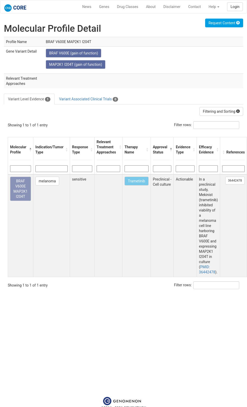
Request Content (224, 23)
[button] (30, 149)
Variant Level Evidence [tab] (29, 99)
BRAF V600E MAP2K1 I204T (20, 189)
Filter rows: (183, 125)
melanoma (47, 181)
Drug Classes (127, 7)
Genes (104, 7)
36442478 (235, 180)
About (151, 7)
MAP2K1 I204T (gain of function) (75, 64)
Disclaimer (171, 7)
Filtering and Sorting (221, 111)
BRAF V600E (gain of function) (73, 53)
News (86, 7)
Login (235, 7)
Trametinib (136, 181)
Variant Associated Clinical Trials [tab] (88, 99)
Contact (194, 7)
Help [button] (214, 7)
